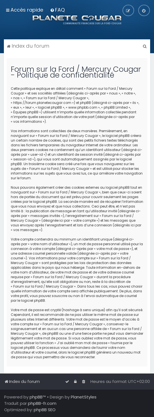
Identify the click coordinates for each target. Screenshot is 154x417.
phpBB (36, 397)
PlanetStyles (83, 397)
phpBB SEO (45, 410)
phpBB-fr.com (42, 403)
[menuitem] (57, 10)
